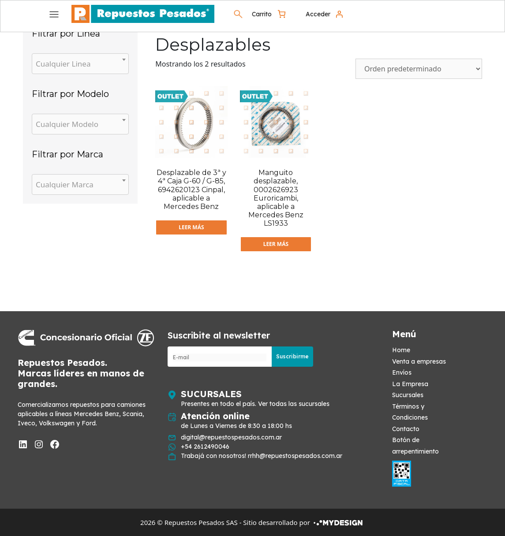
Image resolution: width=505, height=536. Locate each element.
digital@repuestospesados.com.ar (231, 437)
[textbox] (80, 64)
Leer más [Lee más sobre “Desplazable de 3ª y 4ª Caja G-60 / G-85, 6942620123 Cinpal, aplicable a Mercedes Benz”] (191, 227)
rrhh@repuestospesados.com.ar (295, 456)
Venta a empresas (419, 361)
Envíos (401, 372)
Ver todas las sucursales (293, 404)
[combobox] (80, 63)
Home (401, 350)
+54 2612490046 (205, 446)
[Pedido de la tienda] (418, 69)
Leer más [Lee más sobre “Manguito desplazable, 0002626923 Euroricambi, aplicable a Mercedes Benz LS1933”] (275, 244)
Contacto (405, 429)
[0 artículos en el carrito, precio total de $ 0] (270, 14)
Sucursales (407, 395)
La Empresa (410, 384)
